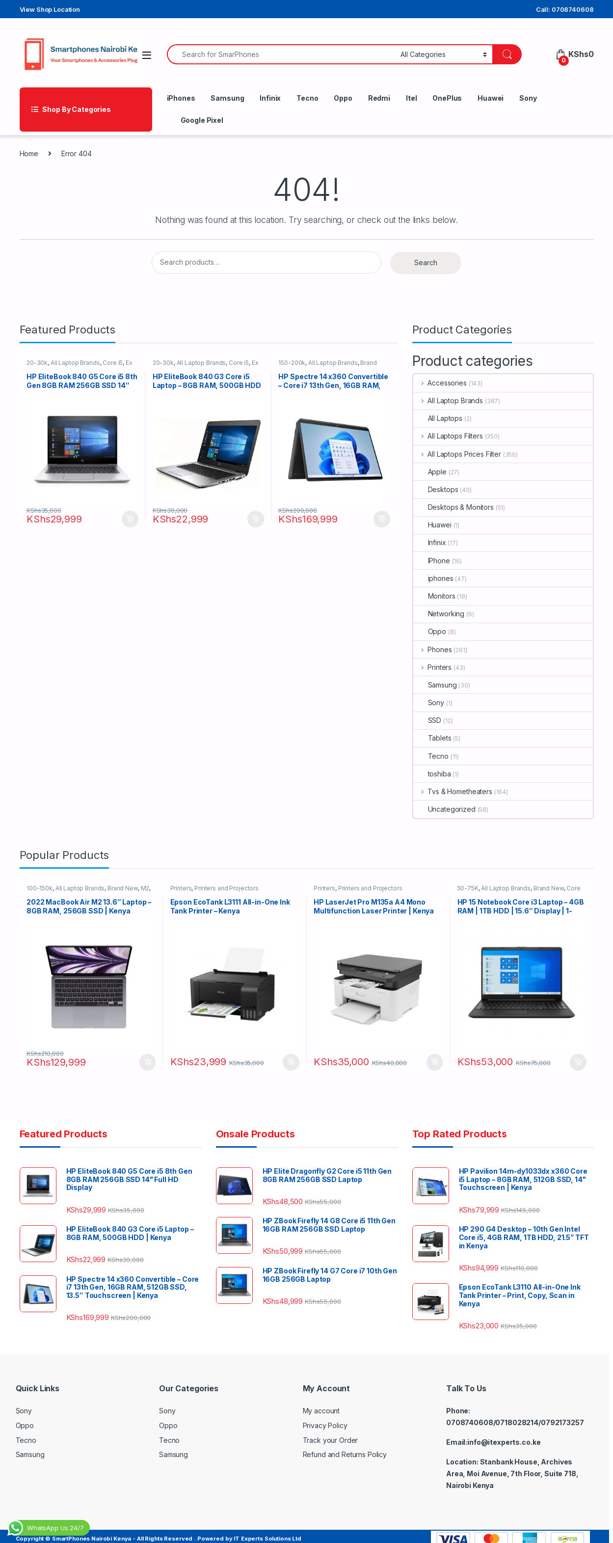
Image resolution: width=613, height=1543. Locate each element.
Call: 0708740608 (565, 9)
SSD (427, 720)
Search (425, 262)
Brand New (127, 891)
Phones (432, 649)
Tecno (307, 98)
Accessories (440, 383)
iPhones (181, 98)
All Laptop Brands (80, 365)
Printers (432, 667)
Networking (439, 613)
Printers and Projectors (231, 891)
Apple (430, 472)
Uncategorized (444, 809)
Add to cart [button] (125, 512)
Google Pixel (202, 120)
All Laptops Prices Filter (457, 454)
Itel (411, 98)
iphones (433, 578)
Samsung (227, 98)
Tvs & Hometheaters (452, 791)
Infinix (270, 98)
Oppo (343, 98)
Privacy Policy (325, 1419)
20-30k (41, 365)
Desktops (435, 489)
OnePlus (447, 98)
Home (29, 153)
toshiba (432, 774)
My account (321, 1404)
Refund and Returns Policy (345, 1448)
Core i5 (117, 365)
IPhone (431, 560)
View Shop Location (50, 9)
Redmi (379, 98)
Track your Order (330, 1433)
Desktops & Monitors (453, 507)
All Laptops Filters (448, 436)
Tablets (432, 738)
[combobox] (281, 54)
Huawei (491, 98)
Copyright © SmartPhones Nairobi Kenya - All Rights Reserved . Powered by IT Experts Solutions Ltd (158, 1531)
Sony (527, 98)
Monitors (434, 596)
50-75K (472, 891)
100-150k (44, 891)
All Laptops (437, 418)
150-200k (296, 365)
